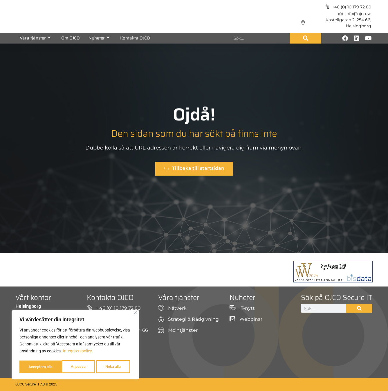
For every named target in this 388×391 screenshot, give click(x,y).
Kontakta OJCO (135, 38)
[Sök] (305, 38)
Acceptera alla (110, 367)
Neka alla (70, 367)
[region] (75, 345)
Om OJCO (70, 38)
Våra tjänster (35, 38)
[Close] (135, 314)
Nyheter (99, 38)
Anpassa (35, 367)
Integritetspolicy (77, 352)
